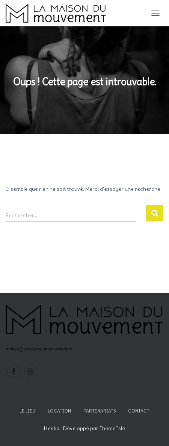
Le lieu (27, 411)
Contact (138, 411)
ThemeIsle (112, 428)
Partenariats (99, 411)
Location (59, 411)
